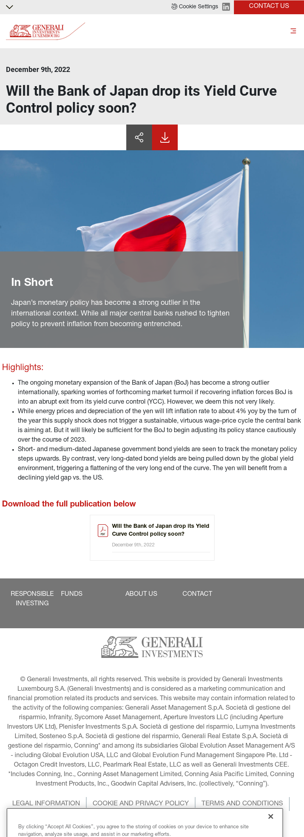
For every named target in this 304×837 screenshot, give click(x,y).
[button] (194, 7)
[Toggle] (293, 31)
